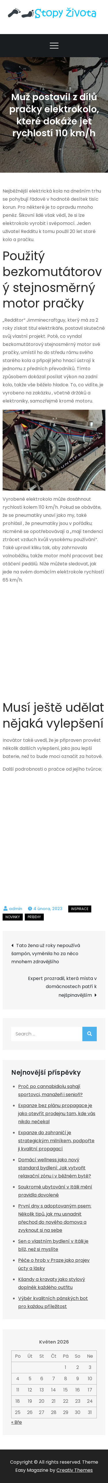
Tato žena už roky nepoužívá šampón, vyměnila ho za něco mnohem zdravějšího (45, 953)
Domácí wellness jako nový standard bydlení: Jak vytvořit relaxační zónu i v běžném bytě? (54, 1167)
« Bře (16, 1422)
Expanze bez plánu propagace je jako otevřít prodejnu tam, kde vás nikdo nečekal (56, 1113)
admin (15, 909)
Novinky (12, 916)
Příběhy (34, 916)
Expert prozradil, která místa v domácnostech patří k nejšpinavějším (62, 986)
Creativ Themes (74, 1470)
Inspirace (79, 908)
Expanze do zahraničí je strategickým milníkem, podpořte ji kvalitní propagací (56, 1140)
